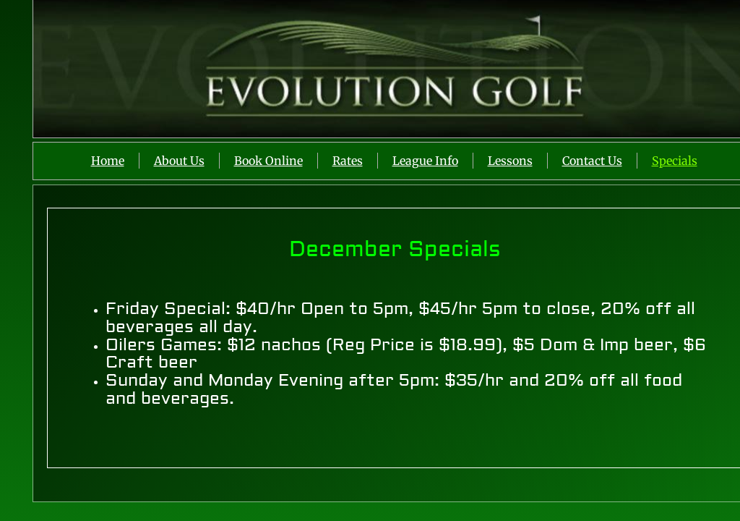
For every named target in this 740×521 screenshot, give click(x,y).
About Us (179, 160)
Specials (674, 160)
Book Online (268, 160)
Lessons (510, 160)
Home (107, 160)
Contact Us (592, 160)
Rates (347, 160)
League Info (425, 160)
